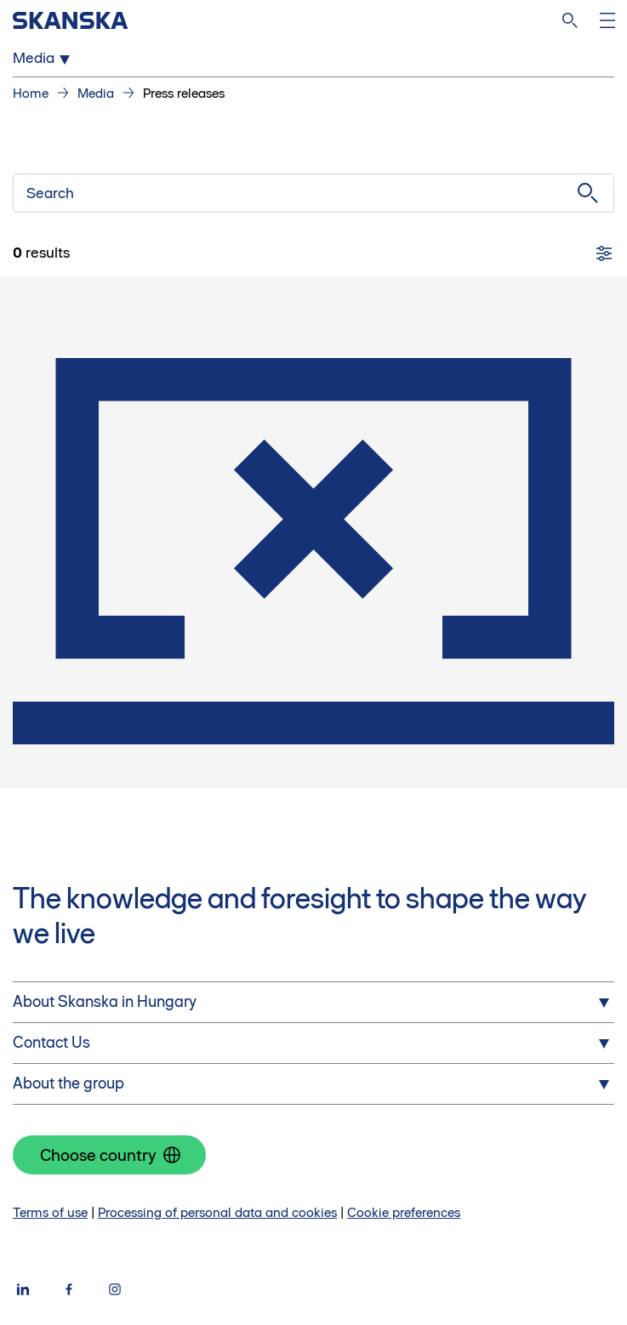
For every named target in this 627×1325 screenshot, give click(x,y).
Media (95, 93)
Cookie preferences (403, 1212)
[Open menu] (607, 20)
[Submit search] (587, 193)
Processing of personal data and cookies (217, 1212)
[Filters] (604, 253)
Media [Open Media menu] (44, 58)
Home (30, 93)
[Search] (570, 20)
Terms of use (50, 1212)
